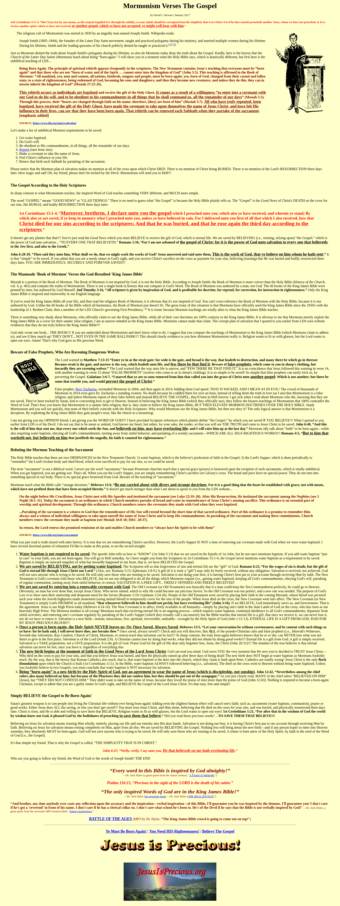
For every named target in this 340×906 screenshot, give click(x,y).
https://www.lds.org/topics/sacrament (55, 535)
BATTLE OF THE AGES (110, 819)
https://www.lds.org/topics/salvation (54, 123)
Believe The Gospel (218, 831)
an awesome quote (155, 796)
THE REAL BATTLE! (201, 796)
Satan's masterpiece (81, 811)
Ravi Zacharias (86, 389)
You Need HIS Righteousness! (174, 831)
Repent (24, 149)
